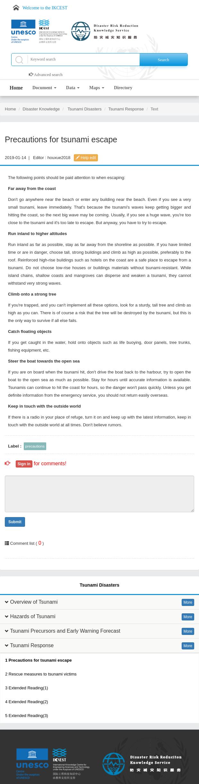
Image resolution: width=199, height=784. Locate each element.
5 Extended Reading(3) (26, 715)
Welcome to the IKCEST (44, 7)
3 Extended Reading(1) (26, 687)
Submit (15, 522)
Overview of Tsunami (33, 602)
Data (73, 87)
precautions (35, 446)
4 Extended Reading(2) (26, 701)
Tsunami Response (126, 109)
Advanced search (48, 74)
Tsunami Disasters (84, 109)
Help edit (86, 158)
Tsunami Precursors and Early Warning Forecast (65, 631)
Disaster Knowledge (41, 109)
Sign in (24, 464)
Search (163, 59)
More (188, 602)
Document (44, 87)
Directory (123, 87)
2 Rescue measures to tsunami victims (41, 674)
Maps (96, 87)
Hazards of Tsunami (32, 616)
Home (16, 87)
